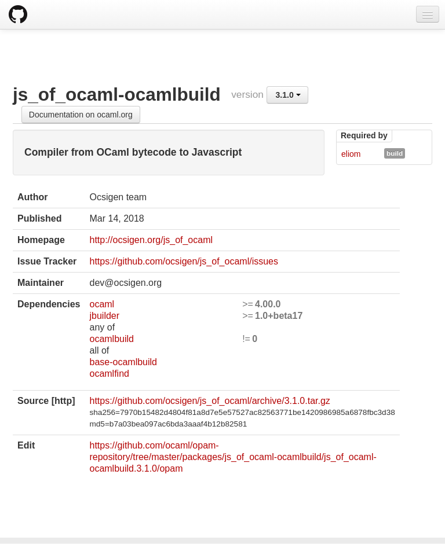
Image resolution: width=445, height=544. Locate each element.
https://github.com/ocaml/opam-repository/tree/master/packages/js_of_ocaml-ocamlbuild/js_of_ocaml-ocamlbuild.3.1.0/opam (232, 456)
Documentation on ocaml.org (81, 114)
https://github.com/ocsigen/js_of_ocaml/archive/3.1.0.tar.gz (209, 401)
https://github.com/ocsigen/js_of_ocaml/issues (183, 261)
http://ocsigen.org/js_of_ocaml (151, 240)
